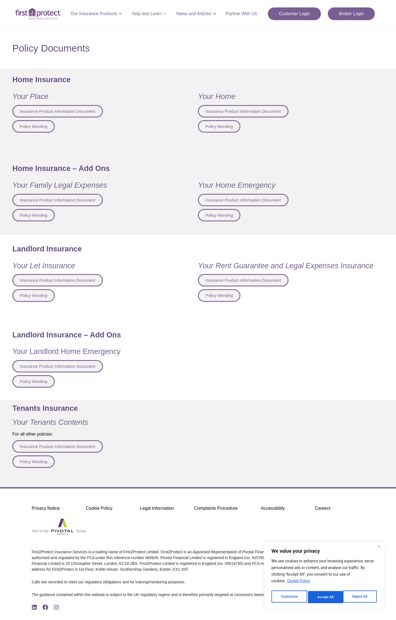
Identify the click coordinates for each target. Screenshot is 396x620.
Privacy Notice (46, 511)
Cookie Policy (298, 583)
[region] (324, 576)
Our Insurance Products (96, 13)
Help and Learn (149, 13)
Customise (289, 597)
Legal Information (157, 511)
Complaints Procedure (216, 511)
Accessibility (273, 511)
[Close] (379, 549)
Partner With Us (241, 13)
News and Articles (196, 13)
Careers (323, 511)
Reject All (325, 597)
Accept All (360, 597)
